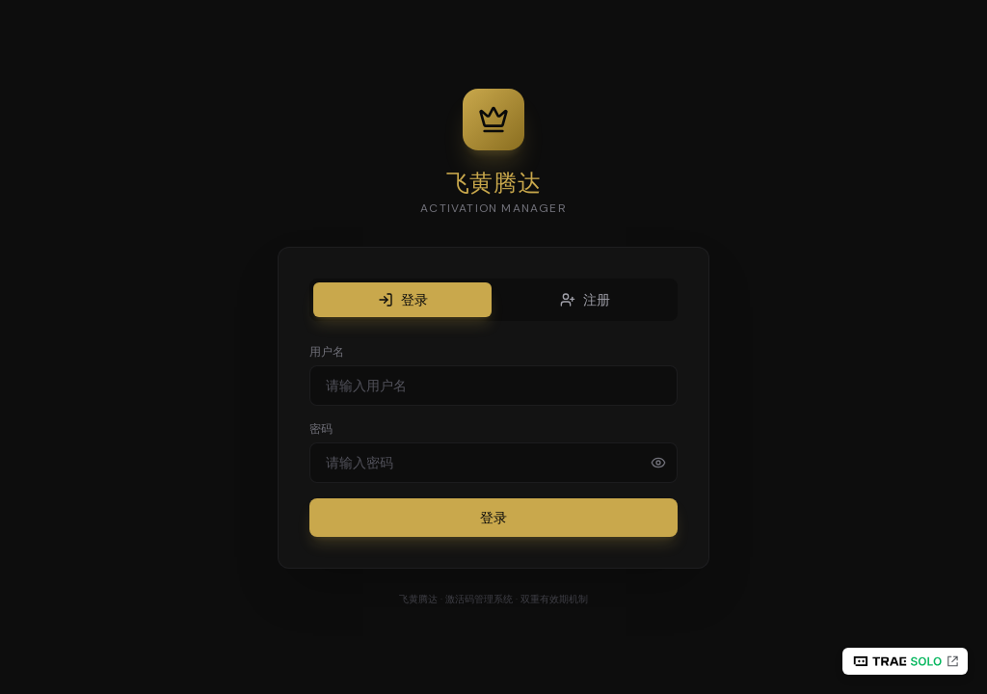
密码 (321, 429)
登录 (403, 299)
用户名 (326, 352)
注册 (585, 299)
